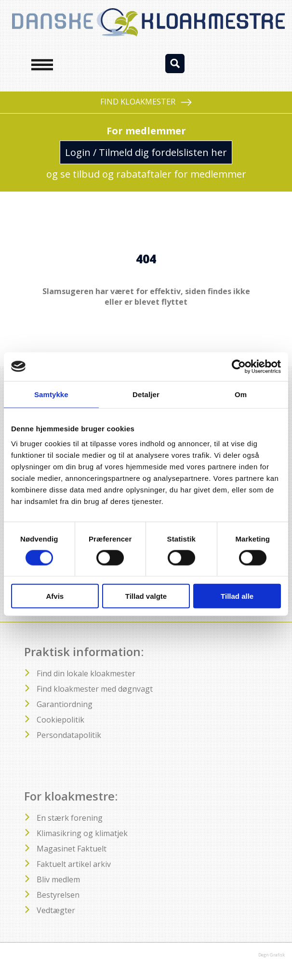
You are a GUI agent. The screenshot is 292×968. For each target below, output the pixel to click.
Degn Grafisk (271, 955)
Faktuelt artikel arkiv (74, 864)
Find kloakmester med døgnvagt (95, 689)
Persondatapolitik (69, 735)
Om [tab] (241, 394)
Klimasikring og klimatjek (82, 833)
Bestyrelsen (58, 895)
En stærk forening (70, 818)
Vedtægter (56, 910)
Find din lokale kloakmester (86, 673)
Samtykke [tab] (51, 394)
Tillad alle (237, 596)
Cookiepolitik (60, 719)
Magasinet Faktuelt (71, 848)
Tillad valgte (146, 596)
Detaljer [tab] (146, 394)
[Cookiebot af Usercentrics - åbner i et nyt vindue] (239, 366)
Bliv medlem (58, 879)
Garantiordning (65, 704)
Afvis (55, 596)
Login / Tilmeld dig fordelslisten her (146, 152)
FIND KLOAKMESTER (146, 102)
